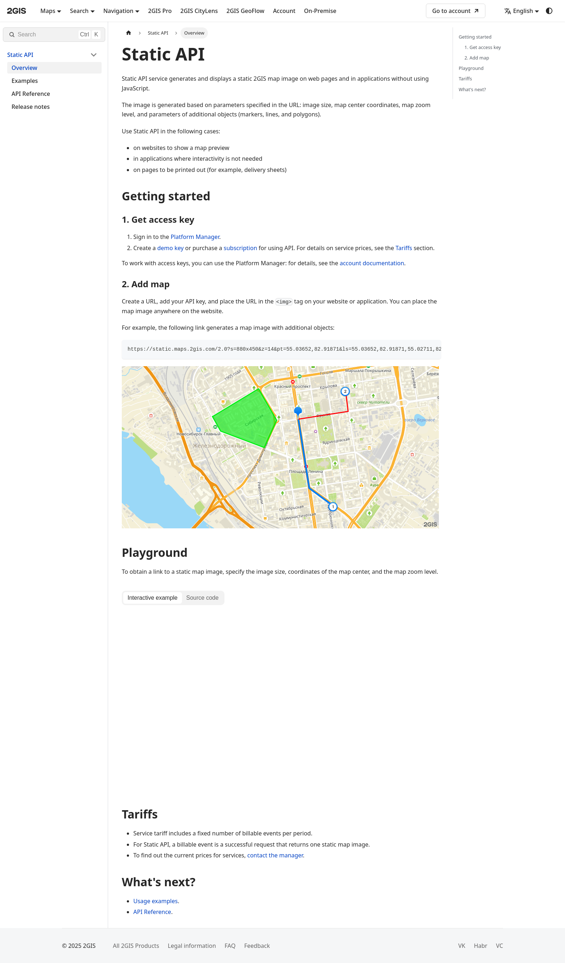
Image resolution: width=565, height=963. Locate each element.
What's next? (472, 89)
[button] (52, 55)
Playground (471, 68)
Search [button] (79, 11)
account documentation (372, 263)
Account (284, 11)
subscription (240, 248)
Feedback (257, 949)
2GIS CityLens (199, 11)
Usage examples (155, 903)
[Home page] (128, 33)
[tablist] (173, 598)
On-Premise (320, 11)
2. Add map (476, 57)
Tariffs (404, 248)
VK (462, 949)
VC (499, 949)
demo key (170, 248)
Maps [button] (47, 11)
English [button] (518, 11)
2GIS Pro (160, 11)
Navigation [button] (118, 11)
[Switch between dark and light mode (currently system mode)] (549, 11)
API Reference (152, 914)
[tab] (152, 598)
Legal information (192, 949)
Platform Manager (194, 237)
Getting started (475, 37)
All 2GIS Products (136, 949)
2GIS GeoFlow (245, 11)
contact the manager (275, 858)
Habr (480, 949)
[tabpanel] (281, 703)
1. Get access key (482, 47)
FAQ (229, 949)
